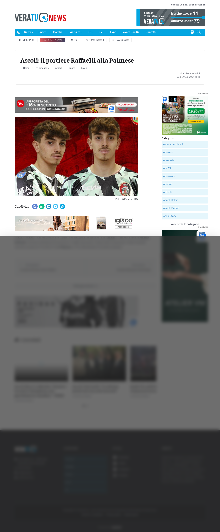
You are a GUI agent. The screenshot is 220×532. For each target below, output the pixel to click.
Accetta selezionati (185, 487)
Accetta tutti (185, 476)
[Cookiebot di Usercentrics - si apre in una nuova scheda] (29, 519)
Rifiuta (185, 498)
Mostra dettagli (187, 519)
